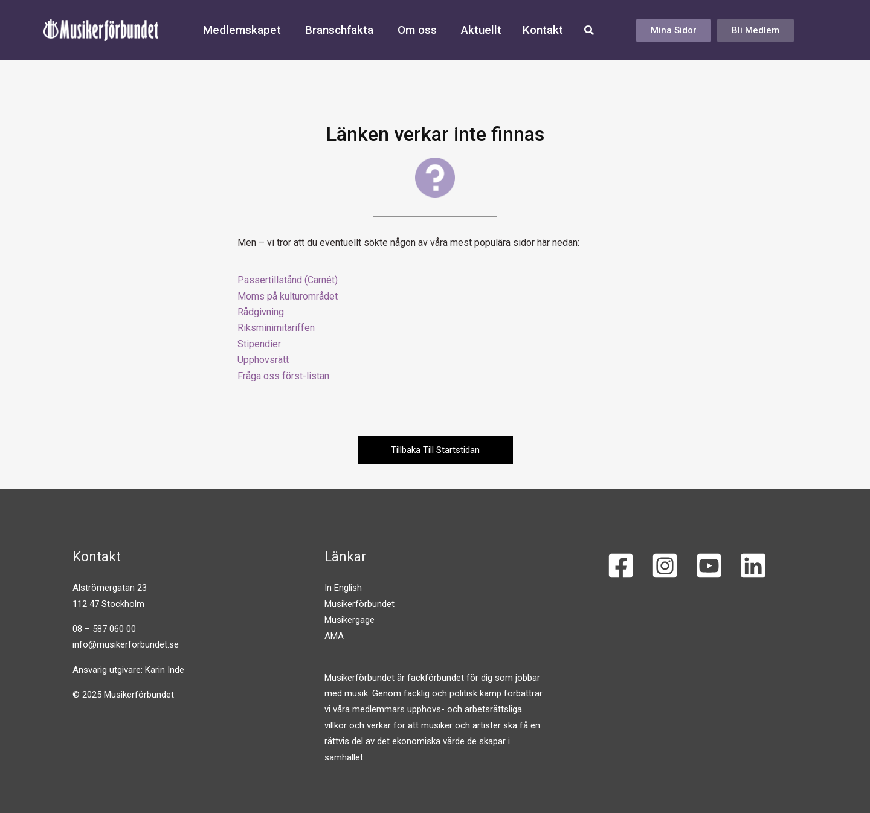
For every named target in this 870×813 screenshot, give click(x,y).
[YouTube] (709, 566)
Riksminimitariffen (276, 327)
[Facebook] (621, 566)
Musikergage (349, 620)
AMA (334, 636)
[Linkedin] (753, 566)
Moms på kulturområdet (287, 296)
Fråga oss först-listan (283, 376)
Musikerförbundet (359, 604)
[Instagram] (665, 566)
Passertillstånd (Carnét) (287, 280)
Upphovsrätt (263, 359)
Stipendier (259, 344)
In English (343, 588)
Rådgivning (260, 312)
